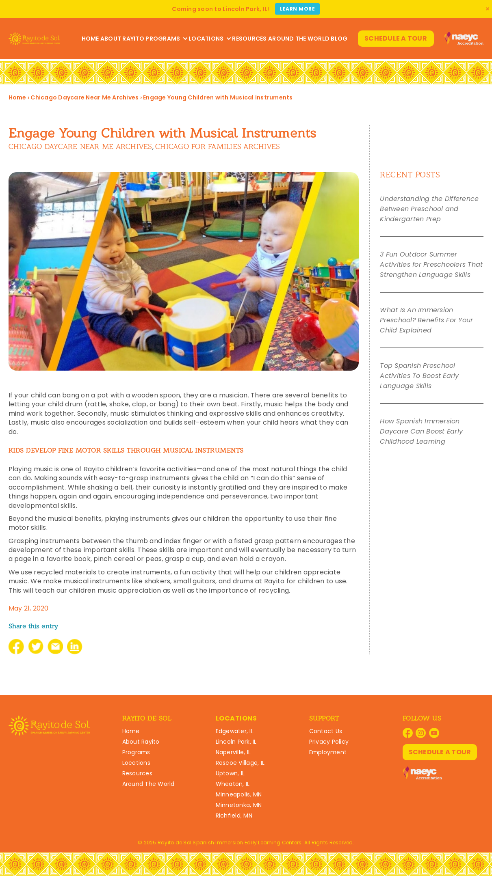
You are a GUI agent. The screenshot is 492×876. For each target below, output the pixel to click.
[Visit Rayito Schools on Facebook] (408, 733)
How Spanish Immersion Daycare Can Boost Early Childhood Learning (421, 431)
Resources (249, 39)
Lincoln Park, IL (236, 742)
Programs (166, 39)
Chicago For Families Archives (217, 146)
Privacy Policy (329, 742)
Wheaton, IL (233, 784)
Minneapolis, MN (239, 794)
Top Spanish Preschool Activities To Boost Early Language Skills (419, 376)
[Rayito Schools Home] (34, 38)
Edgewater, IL (235, 731)
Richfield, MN (234, 815)
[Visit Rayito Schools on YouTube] (434, 733)
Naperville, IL (233, 752)
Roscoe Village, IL (240, 763)
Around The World (298, 39)
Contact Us (325, 731)
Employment (328, 752)
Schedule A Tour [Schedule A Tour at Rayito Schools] (395, 38)
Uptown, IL (230, 773)
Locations (210, 39)
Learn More (297, 8)
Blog (339, 39)
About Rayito (122, 39)
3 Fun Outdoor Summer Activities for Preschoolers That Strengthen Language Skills (431, 264)
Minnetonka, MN (239, 805)
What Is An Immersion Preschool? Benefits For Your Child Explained (426, 320)
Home (90, 39)
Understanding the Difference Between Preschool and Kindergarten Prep (429, 209)
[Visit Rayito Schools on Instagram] (421, 733)
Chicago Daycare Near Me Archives (84, 97)
